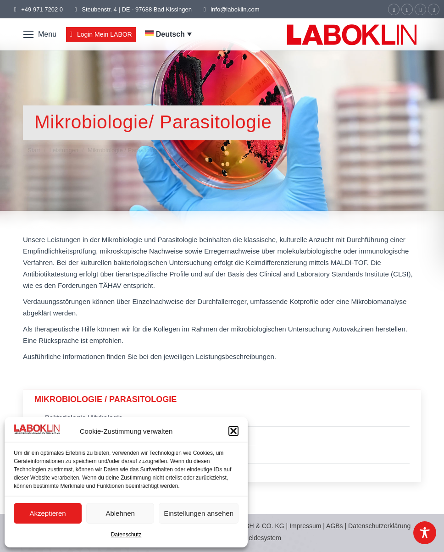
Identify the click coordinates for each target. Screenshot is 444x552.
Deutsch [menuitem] (170, 34)
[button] (233, 431)
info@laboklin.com (230, 9)
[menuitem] (168, 34)
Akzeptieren (47, 513)
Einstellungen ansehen (198, 513)
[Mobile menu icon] (40, 34)
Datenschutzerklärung (379, 526)
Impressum (305, 526)
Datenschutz (126, 534)
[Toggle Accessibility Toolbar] (424, 532)
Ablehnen (119, 513)
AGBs (335, 526)
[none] (168, 34)
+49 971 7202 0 (42, 9)
